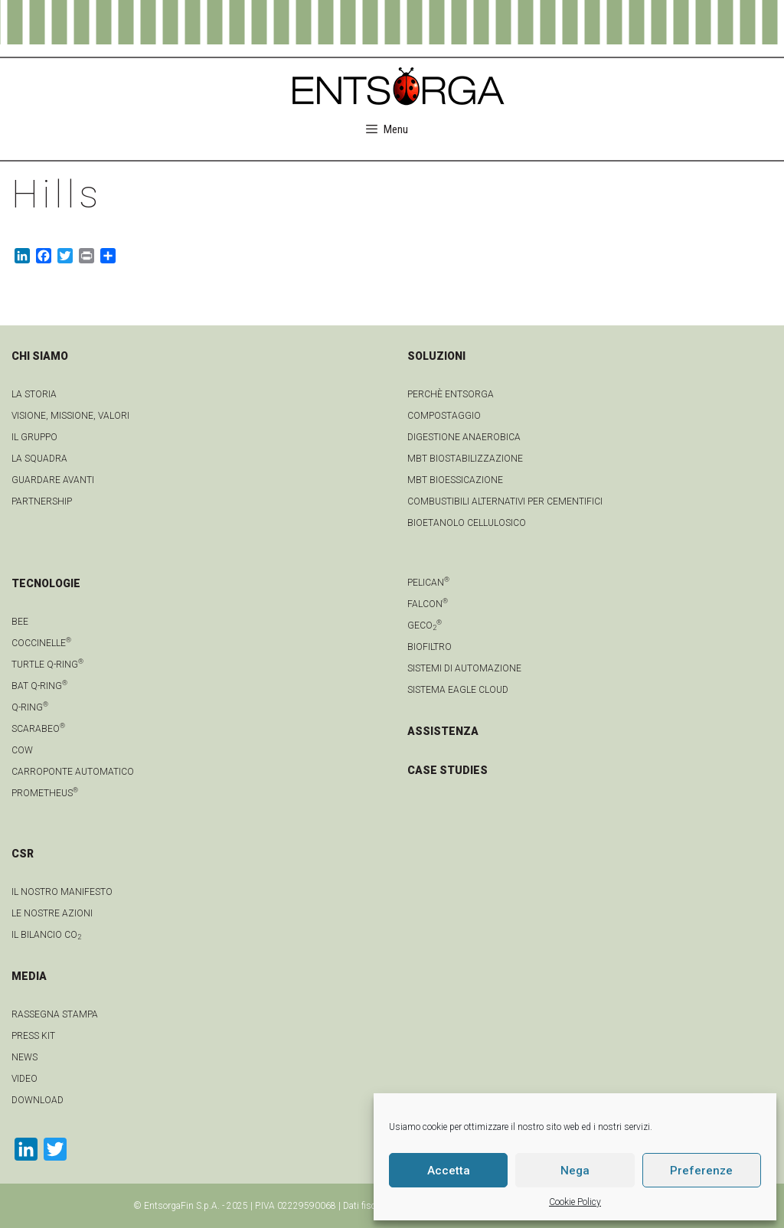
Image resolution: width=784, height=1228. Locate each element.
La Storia (34, 394)
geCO (424, 625)
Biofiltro (429, 647)
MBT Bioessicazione (455, 480)
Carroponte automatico (72, 771)
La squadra (39, 458)
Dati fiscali (364, 1205)
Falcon (427, 604)
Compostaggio (444, 415)
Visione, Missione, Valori (70, 415)
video (24, 1078)
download (37, 1100)
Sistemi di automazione (464, 668)
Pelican (428, 582)
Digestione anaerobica (464, 437)
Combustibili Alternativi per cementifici (505, 501)
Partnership (41, 501)
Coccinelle (41, 643)
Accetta (448, 1170)
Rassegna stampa (54, 1014)
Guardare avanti (52, 480)
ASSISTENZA (443, 731)
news (24, 1057)
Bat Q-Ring (39, 686)
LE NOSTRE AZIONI (52, 913)
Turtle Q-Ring (47, 664)
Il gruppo (34, 437)
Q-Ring (29, 707)
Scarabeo (38, 728)
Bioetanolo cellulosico (466, 523)
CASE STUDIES (447, 770)
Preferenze (701, 1170)
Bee (19, 621)
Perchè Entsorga (450, 394)
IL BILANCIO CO (46, 934)
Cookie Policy (575, 1202)
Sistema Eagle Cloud (457, 689)
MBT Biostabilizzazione (465, 458)
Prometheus (44, 793)
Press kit (33, 1035)
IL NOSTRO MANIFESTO (62, 892)
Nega (575, 1170)
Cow (22, 750)
